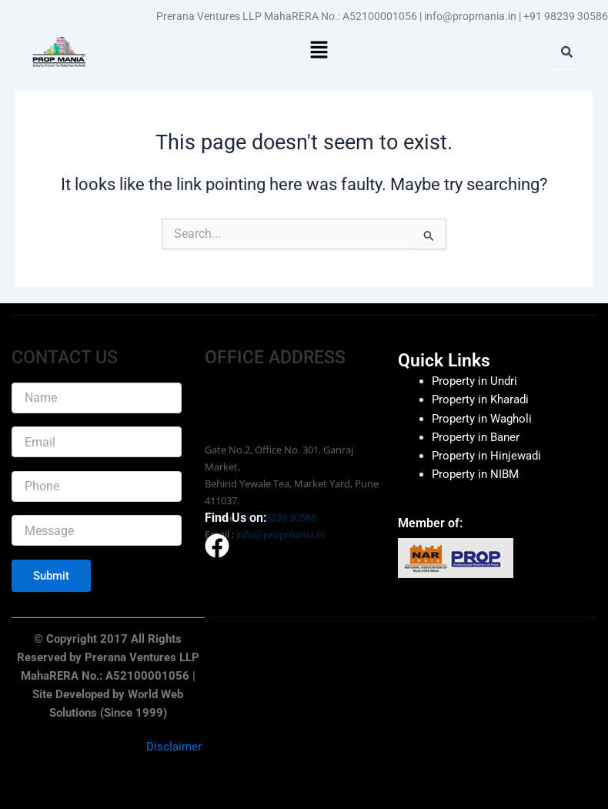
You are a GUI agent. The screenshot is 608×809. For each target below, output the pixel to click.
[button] (318, 52)
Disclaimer (175, 747)
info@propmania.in (280, 567)
